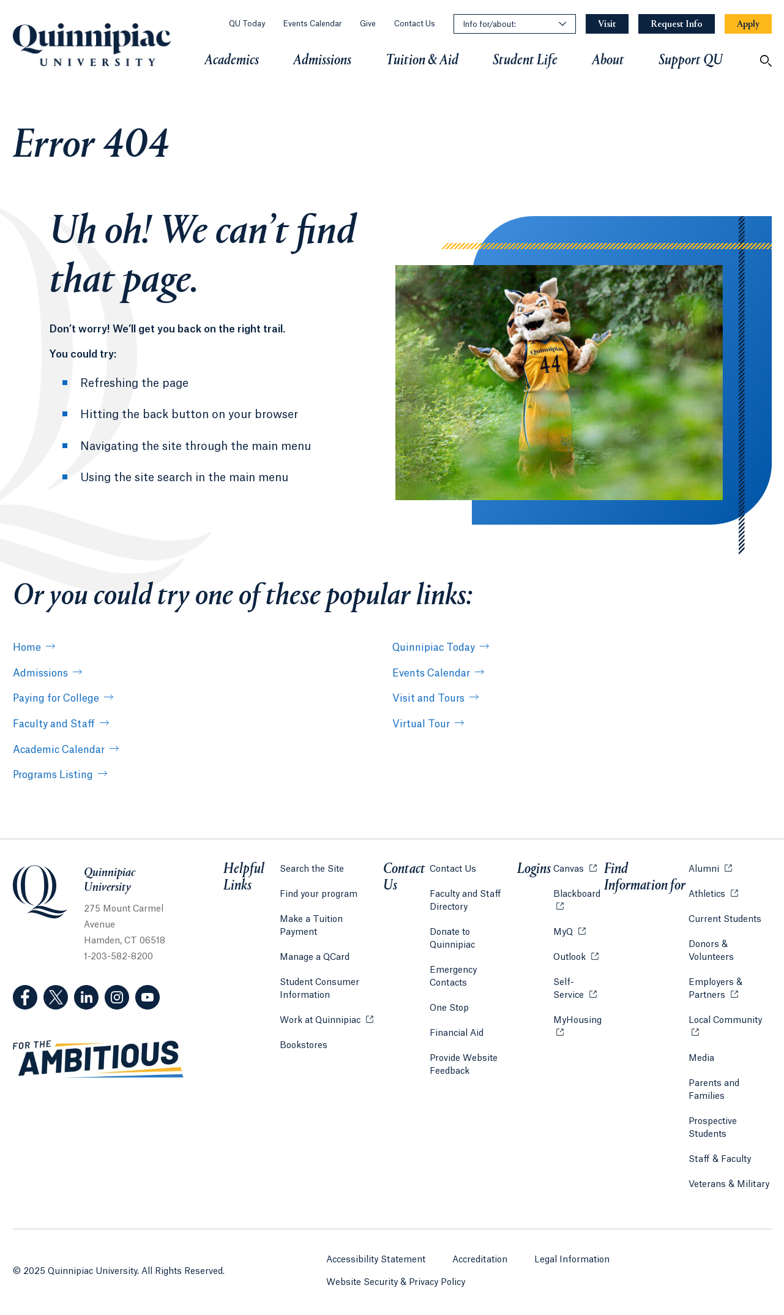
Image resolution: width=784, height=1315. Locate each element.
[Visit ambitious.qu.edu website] (98, 1059)
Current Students (724, 917)
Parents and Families (713, 1088)
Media (701, 1056)
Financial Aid (457, 1006)
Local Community (729, 1018)
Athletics (712, 891)
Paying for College (56, 698)
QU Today (247, 24)
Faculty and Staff (54, 724)
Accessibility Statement (375, 1256)
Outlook (574, 955)
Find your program (318, 892)
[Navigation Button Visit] (607, 24)
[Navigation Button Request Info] (676, 24)
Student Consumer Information (319, 974)
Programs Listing (53, 775)
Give (368, 24)
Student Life (525, 60)
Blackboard (577, 891)
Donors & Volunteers (710, 949)
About (608, 60)
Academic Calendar (59, 750)
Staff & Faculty (719, 1157)
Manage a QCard (314, 942)
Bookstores (303, 1030)
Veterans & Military (728, 1182)
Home (27, 648)
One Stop (449, 980)
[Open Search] (765, 60)
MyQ (568, 929)
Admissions (322, 60)
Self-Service (577, 987)
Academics (231, 60)
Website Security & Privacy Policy (395, 1279)
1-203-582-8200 (118, 957)
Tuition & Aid (422, 60)
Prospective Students (712, 1126)
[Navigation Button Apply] (748, 24)
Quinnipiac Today (433, 648)
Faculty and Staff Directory (466, 899)
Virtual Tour (421, 724)
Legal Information (572, 1256)
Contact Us (414, 24)
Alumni (709, 866)
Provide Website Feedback (464, 1037)
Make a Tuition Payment (331, 917)
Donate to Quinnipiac (474, 930)
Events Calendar (312, 24)
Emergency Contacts (473, 955)
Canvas (573, 866)
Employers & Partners (729, 987)
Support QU (691, 60)
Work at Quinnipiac (326, 1005)
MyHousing (577, 1025)
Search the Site (312, 867)
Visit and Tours (428, 698)
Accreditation (479, 1256)
